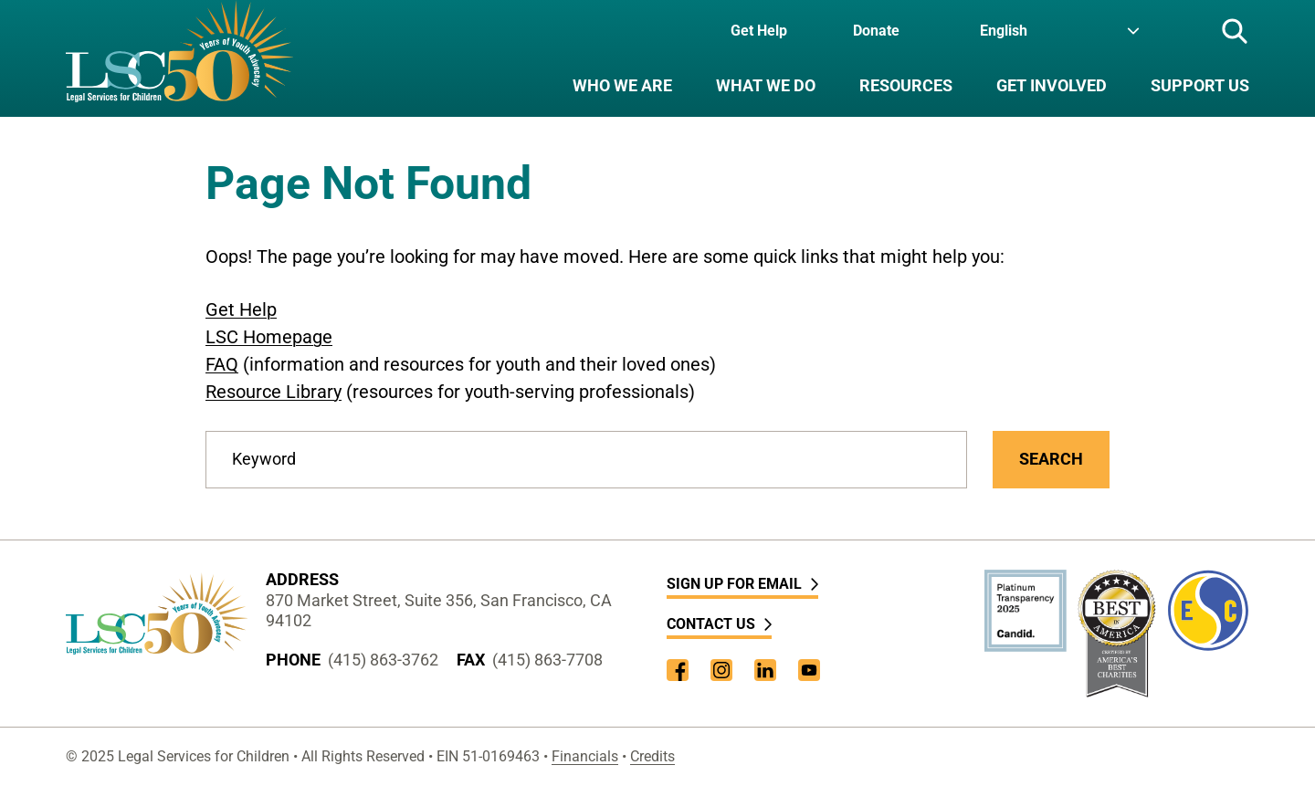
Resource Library (273, 392)
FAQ (221, 364)
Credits (652, 756)
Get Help (759, 30)
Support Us (1200, 85)
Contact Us (719, 624)
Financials (585, 756)
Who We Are (622, 85)
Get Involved (1051, 85)
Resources (905, 85)
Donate (876, 30)
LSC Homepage (268, 337)
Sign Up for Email (742, 583)
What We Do (765, 85)
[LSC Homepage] (179, 58)
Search (1051, 458)
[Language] (1059, 31)
